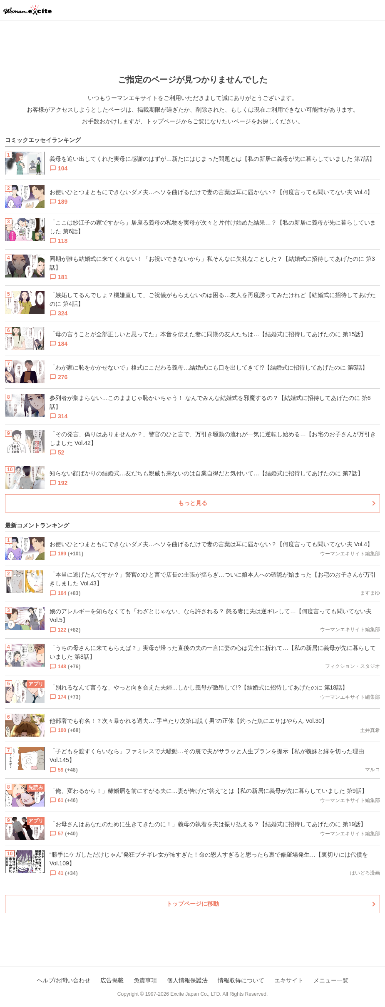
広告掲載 (112, 980)
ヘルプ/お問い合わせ (64, 980)
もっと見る (192, 503)
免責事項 (145, 980)
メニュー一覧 (330, 980)
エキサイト (288, 980)
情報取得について (241, 980)
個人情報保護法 (187, 980)
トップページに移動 (192, 903)
